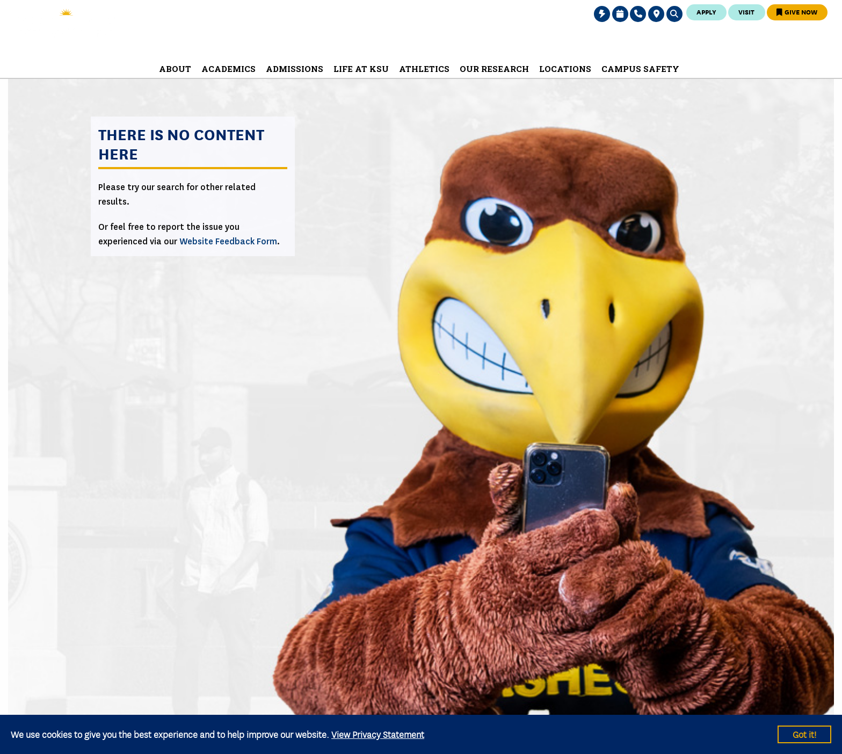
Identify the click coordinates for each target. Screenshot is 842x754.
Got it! (804, 734)
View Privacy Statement (377, 734)
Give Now (796, 11)
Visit (746, 11)
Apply (706, 11)
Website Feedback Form (228, 241)
